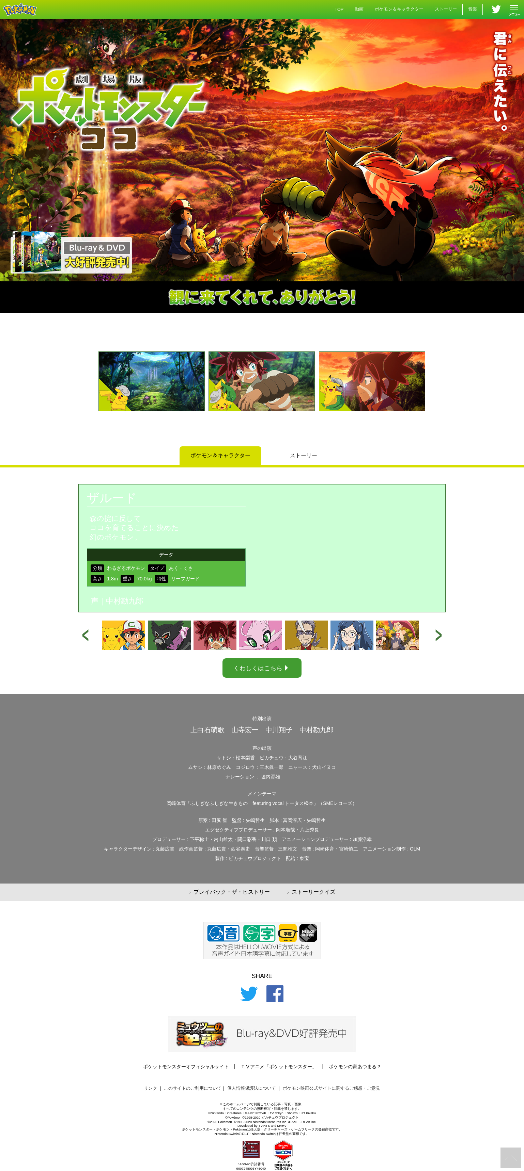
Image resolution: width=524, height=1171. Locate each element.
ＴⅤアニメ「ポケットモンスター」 (279, 1066)
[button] (83, 393)
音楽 (472, 9)
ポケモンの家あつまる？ (355, 1066)
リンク (150, 1088)
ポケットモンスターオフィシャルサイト (186, 1066)
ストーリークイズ (311, 892)
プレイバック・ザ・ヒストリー (229, 892)
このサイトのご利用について (192, 1088)
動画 (359, 9)
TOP (339, 9)
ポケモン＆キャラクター (399, 9)
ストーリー (446, 9)
